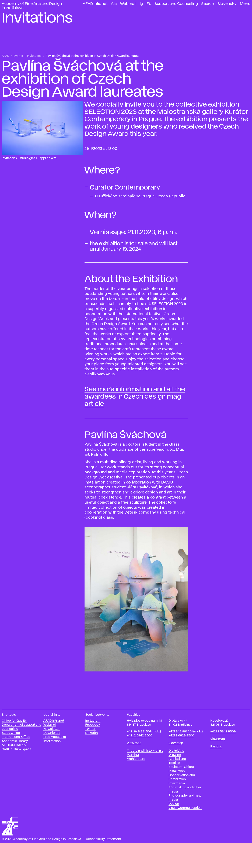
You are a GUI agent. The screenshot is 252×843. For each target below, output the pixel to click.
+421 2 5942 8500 (139, 735)
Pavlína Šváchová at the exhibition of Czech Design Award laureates (92, 56)
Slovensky (227, 3)
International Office (16, 737)
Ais (114, 3)
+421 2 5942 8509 (223, 731)
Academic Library (15, 741)
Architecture (136, 759)
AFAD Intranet (95, 3)
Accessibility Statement (103, 839)
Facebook (92, 724)
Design (174, 803)
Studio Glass (28, 158)
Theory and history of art (145, 750)
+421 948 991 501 (181, 731)
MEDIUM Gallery (14, 745)
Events (18, 56)
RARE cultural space (16, 749)
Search (207, 3)
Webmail (128, 3)
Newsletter (51, 729)
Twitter (90, 729)
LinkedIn (91, 733)
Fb (148, 3)
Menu (245, 3)
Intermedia (177, 783)
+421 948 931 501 (139, 731)
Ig (141, 3)
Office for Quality (14, 720)
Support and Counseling (176, 3)
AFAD (5, 56)
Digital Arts (176, 750)
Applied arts (177, 759)
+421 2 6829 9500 (181, 735)
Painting (133, 754)
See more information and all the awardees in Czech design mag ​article (135, 396)
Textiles (174, 763)
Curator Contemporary (125, 188)
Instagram (92, 720)
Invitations (34, 56)
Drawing (175, 754)
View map (134, 743)
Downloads (51, 733)
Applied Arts (48, 158)
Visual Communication (185, 807)
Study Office (11, 733)
